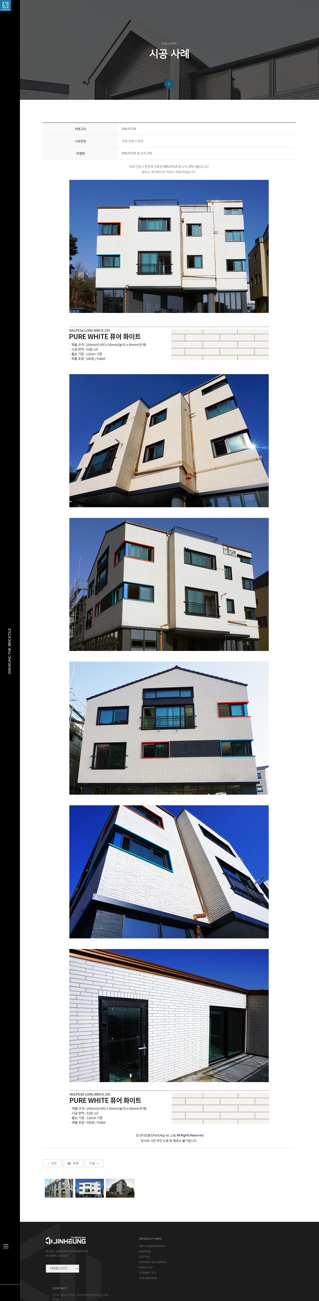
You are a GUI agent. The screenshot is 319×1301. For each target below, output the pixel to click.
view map (228, 1267)
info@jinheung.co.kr (243, 1257)
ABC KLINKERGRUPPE (150, 1246)
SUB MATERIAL (146, 1278)
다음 (94, 1212)
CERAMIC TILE (146, 1272)
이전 (52, 1212)
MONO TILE (144, 1267)
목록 (73, 1212)
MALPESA (143, 1251)
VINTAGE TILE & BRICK (150, 1262)
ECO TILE (142, 1256)
